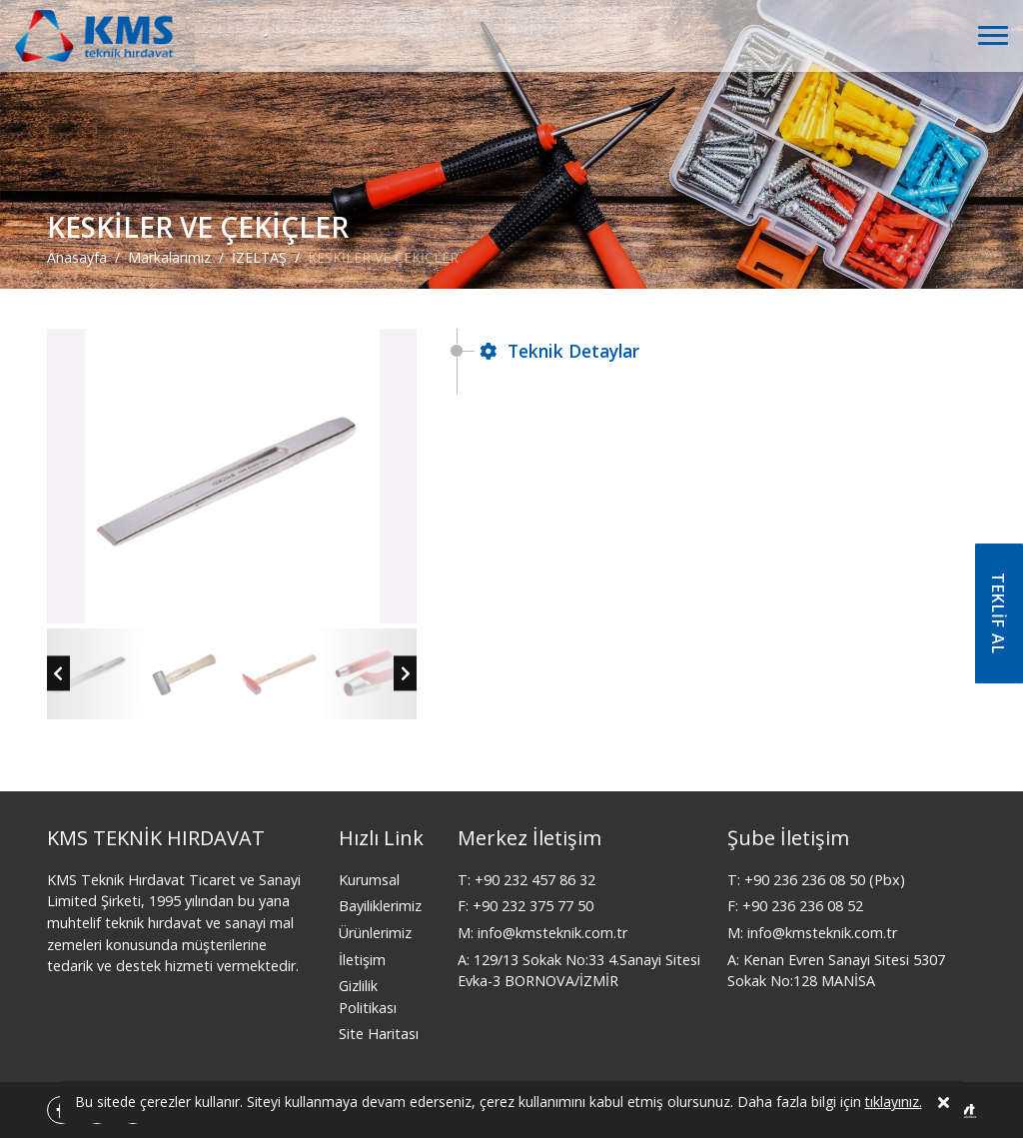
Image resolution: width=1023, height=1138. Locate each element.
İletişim (362, 959)
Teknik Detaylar (559, 351)
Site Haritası (379, 1033)
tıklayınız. (893, 1102)
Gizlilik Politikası (368, 996)
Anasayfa (77, 257)
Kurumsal (369, 879)
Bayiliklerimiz (380, 905)
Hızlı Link (381, 837)
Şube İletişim (788, 837)
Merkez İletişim (529, 837)
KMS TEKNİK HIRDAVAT (156, 837)
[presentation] (58, 672)
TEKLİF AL (998, 613)
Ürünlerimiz (375, 932)
